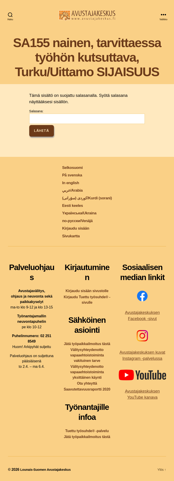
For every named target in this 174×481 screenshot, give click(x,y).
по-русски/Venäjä (75, 220)
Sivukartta (67, 235)
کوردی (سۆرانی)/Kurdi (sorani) (87, 197)
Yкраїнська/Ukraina (77, 212)
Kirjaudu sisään (73, 227)
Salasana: (87, 116)
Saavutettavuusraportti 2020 (87, 389)
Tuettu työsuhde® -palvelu (87, 431)
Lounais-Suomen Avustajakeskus (47, 469)
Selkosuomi (69, 167)
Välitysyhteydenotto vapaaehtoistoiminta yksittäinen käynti (87, 372)
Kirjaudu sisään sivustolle (86, 291)
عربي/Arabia (69, 190)
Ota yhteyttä (87, 383)
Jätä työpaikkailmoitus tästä (87, 344)
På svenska (68, 174)
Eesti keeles (69, 205)
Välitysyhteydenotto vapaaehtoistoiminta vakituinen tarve (87, 355)
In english (66, 182)
